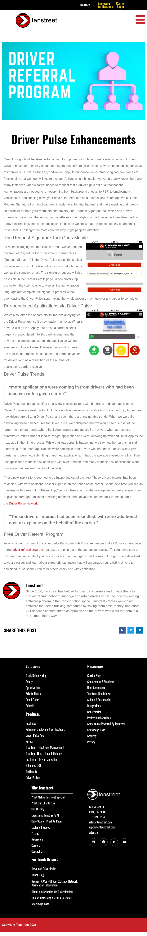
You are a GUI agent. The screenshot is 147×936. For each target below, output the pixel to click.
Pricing (35, 833)
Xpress (29, 741)
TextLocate (31, 771)
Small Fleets (32, 699)
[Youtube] (124, 842)
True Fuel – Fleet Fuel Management (45, 747)
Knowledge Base (96, 730)
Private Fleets (33, 693)
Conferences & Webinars (100, 681)
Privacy (91, 742)
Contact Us (87, 5)
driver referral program (27, 549)
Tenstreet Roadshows (98, 693)
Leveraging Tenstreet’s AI (45, 815)
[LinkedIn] (93, 842)
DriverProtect (33, 777)
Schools (30, 705)
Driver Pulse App (35, 735)
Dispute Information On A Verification (52, 892)
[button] (122, 630)
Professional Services (99, 718)
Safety (29, 681)
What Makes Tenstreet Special (48, 797)
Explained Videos (40, 827)
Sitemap (93, 832)
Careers (35, 845)
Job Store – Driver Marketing (42, 759)
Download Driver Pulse (43, 868)
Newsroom (37, 839)
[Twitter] (114, 842)
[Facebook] (104, 842)
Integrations (94, 705)
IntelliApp (31, 723)
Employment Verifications (105, 5)
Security (91, 736)
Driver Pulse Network (23, 503)
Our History (37, 809)
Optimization (33, 687)
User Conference (96, 687)
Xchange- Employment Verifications (45, 729)
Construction (94, 712)
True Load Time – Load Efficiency (44, 753)
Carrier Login (120, 5)
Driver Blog (37, 875)
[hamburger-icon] (140, 5)
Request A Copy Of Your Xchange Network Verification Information (54, 883)
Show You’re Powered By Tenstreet (106, 723)
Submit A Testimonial (99, 699)
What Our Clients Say (43, 803)
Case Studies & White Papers (47, 821)
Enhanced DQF (33, 765)
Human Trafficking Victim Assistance (51, 898)
